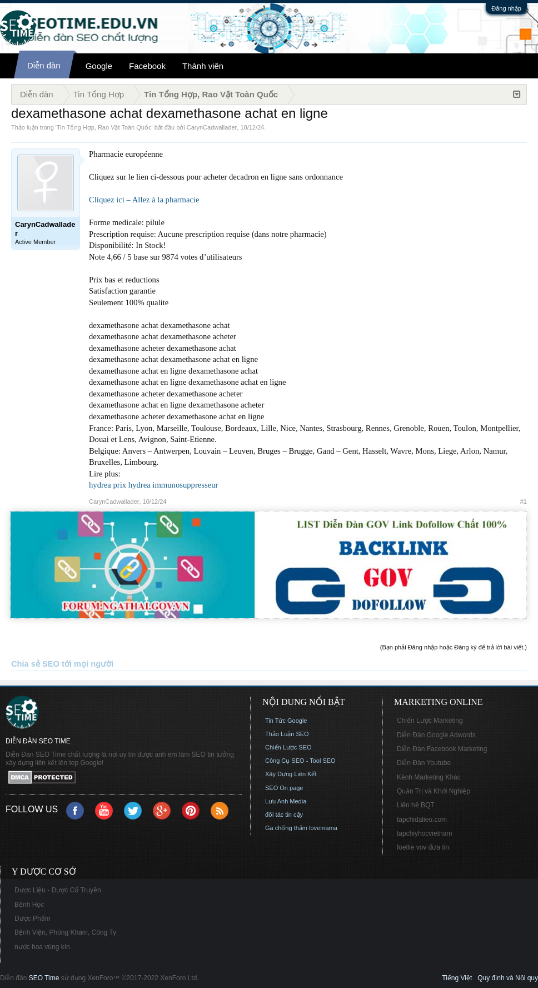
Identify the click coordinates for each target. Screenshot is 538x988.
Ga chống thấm (286, 828)
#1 (523, 501)
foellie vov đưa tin (423, 847)
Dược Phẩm (32, 918)
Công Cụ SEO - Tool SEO (300, 760)
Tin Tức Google (286, 720)
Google (99, 66)
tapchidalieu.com (422, 819)
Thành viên (202, 66)
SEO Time (44, 978)
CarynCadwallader (212, 127)
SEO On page (284, 788)
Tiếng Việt (457, 978)
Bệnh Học (29, 904)
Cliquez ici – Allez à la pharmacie (144, 199)
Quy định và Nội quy (507, 978)
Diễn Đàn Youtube (424, 763)
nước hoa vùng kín (42, 947)
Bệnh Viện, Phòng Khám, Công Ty (65, 932)
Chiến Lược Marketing (430, 720)
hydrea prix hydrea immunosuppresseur (153, 484)
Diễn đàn (44, 65)
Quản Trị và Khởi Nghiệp (433, 791)
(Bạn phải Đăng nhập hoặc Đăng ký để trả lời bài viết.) (453, 647)
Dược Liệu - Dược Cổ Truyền (57, 890)
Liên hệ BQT (416, 805)
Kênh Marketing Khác (429, 777)
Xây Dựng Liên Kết (291, 774)
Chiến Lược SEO (288, 747)
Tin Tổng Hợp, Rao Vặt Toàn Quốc (104, 127)
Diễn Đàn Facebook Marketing (442, 749)
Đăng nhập (506, 8)
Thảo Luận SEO (287, 734)
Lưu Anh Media (285, 801)
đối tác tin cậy (284, 814)
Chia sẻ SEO (35, 663)
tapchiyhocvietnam (424, 833)
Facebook (147, 66)
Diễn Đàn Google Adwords (436, 735)
